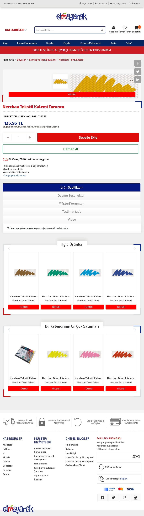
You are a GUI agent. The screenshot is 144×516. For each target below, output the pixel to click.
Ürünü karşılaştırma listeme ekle (19, 166)
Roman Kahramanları (27, 43)
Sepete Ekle (88, 137)
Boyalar (50, 43)
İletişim (135, 3)
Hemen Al (70, 149)
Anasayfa (8, 59)
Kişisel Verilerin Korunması (42, 450)
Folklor (7, 448)
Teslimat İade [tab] (71, 211)
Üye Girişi (86, 3)
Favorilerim (125, 29)
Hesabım (114, 29)
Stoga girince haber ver (14, 175)
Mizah (6, 457)
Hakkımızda (40, 463)
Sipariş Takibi (118, 3)
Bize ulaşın (19, 3)
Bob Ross (8, 465)
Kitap (5, 43)
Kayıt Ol (101, 3)
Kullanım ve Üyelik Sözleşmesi (44, 458)
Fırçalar (67, 43)
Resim (114, 43)
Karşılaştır (41, 166)
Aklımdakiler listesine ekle (16, 172)
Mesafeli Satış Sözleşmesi (79, 457)
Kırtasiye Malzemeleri (90, 43)
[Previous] (9, 247)
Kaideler (7, 444)
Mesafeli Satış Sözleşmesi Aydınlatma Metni (79, 463)
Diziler (6, 461)
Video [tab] (72, 219)
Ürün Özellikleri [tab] (71, 187)
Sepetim (136, 29)
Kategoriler (16, 29)
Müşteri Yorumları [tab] (72, 203)
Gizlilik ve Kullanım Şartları (44, 469)
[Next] (135, 247)
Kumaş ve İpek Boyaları (42, 59)
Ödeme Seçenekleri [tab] (71, 195)
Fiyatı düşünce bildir (13, 169)
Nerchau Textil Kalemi (71, 59)
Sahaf (129, 43)
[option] (23, 281)
